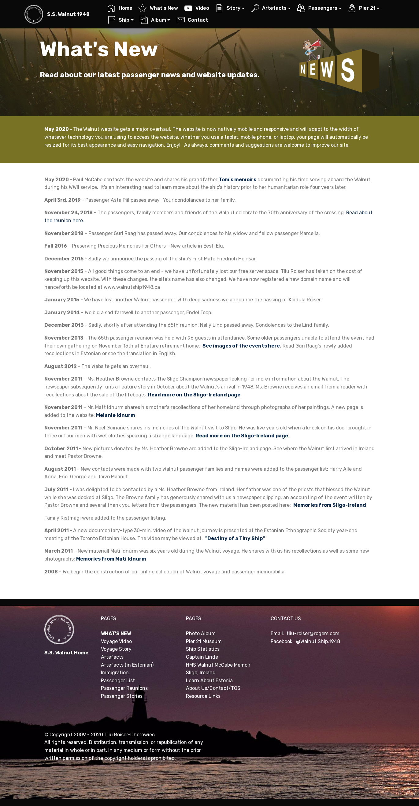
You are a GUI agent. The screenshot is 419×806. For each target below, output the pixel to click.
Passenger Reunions (124, 688)
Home (119, 8)
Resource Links (203, 696)
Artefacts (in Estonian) (127, 665)
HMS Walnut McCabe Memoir (218, 665)
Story (228, 8)
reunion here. (69, 220)
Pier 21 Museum (204, 641)
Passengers (317, 8)
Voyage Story (116, 649)
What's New (158, 8)
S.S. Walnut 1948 (68, 14)
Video (196, 8)
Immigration (115, 672)
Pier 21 (361, 8)
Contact (192, 20)
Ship (118, 20)
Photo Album (201, 633)
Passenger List (118, 680)
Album (153, 20)
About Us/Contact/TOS (213, 688)
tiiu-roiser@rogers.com (313, 633)
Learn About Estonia (209, 680)
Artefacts (269, 8)
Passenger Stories (122, 696)
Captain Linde (202, 657)
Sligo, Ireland (201, 672)
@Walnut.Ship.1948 (318, 641)
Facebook (281, 641)
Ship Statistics (203, 649)
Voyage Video (116, 641)
